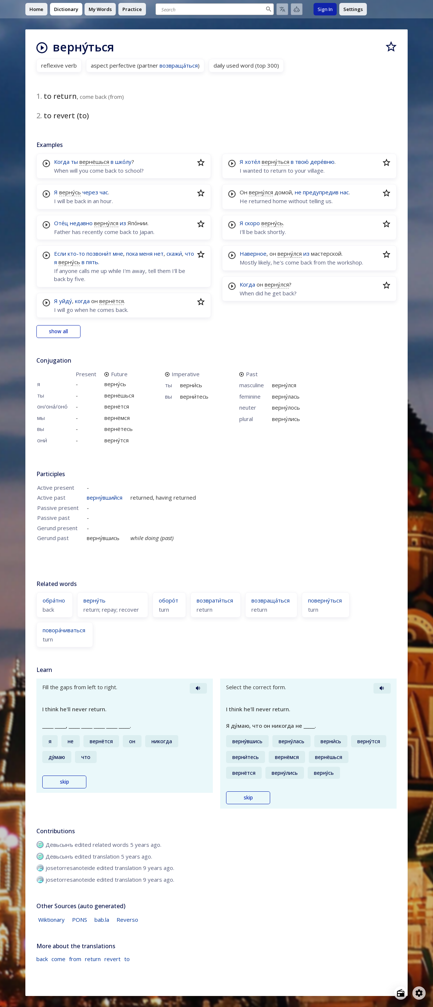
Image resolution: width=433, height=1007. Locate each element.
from (75, 959)
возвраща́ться (179, 65)
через (90, 192)
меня (146, 253)
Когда (61, 161)
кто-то (76, 253)
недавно (81, 223)
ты (74, 161)
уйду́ (65, 301)
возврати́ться (215, 600)
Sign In (325, 9)
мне (118, 253)
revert (112, 959)
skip (64, 781)
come (58, 959)
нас (344, 192)
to (127, 959)
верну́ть (94, 600)
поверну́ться (325, 600)
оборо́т (168, 600)
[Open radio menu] (400, 993)
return (93, 959)
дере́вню (322, 161)
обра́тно (54, 600)
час (104, 192)
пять (92, 262)
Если (60, 253)
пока (132, 253)
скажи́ (174, 253)
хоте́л (252, 161)
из (123, 223)
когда (82, 301)
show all (58, 331)
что (189, 253)
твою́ (302, 161)
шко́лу (123, 161)
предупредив (321, 192)
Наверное (253, 253)
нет (159, 253)
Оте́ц (61, 223)
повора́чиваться (64, 630)
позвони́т (98, 253)
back (42, 959)
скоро (252, 223)
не (298, 192)
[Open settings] (419, 993)
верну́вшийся (104, 497)
